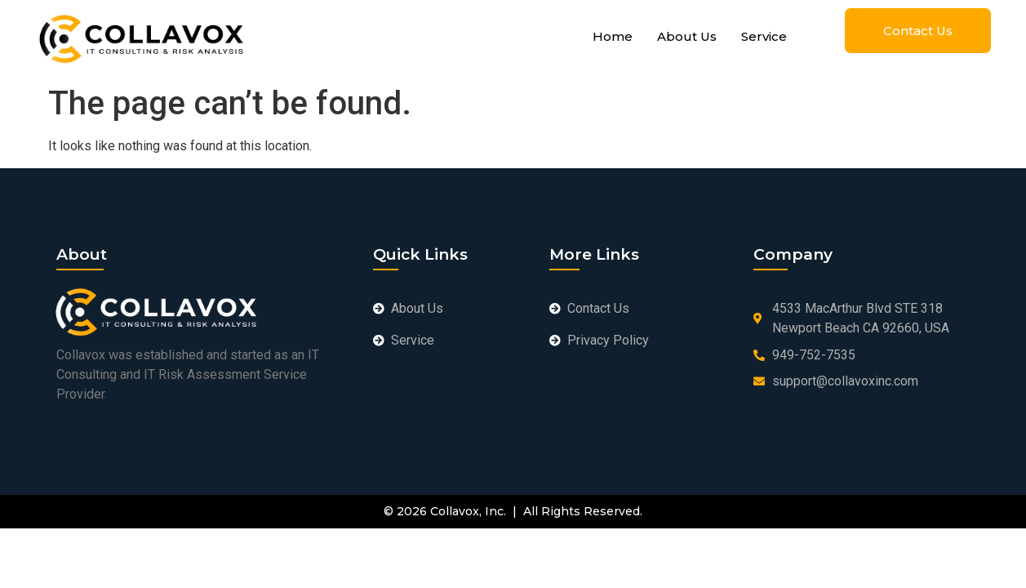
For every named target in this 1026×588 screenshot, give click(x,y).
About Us (687, 36)
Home (613, 36)
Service (764, 36)
